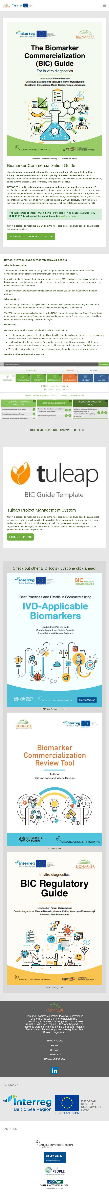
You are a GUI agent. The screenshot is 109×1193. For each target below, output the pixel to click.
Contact (54, 1050)
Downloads (54, 1054)
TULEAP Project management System (31, 236)
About (54, 1045)
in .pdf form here (67, 216)
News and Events (54, 1059)
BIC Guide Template (20, 537)
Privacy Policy (54, 1040)
